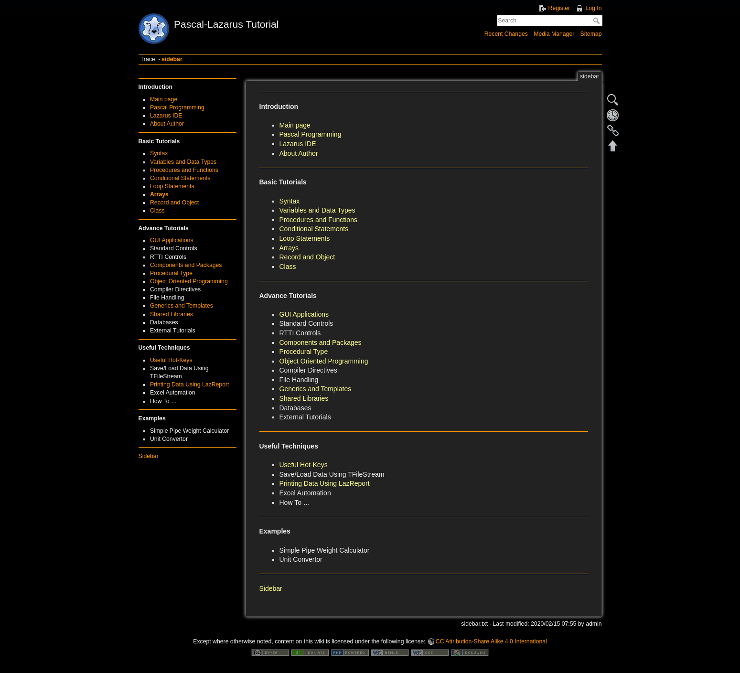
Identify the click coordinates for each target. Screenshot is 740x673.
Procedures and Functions (184, 170)
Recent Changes (506, 34)
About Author (167, 123)
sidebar (171, 59)
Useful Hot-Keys (171, 360)
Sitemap (591, 34)
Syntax (159, 153)
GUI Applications (171, 240)
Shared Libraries (171, 314)
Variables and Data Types (183, 162)
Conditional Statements (180, 178)
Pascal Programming (177, 107)
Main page (163, 99)
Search (597, 20)
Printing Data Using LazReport (189, 384)
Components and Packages (186, 265)
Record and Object (174, 202)
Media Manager (554, 34)
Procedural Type (171, 273)
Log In (593, 8)
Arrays (159, 194)
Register (559, 8)
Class (157, 210)
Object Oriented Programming (189, 281)
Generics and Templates (181, 305)
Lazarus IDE (166, 115)
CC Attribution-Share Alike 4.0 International (491, 641)
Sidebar (149, 456)
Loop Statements (172, 186)
